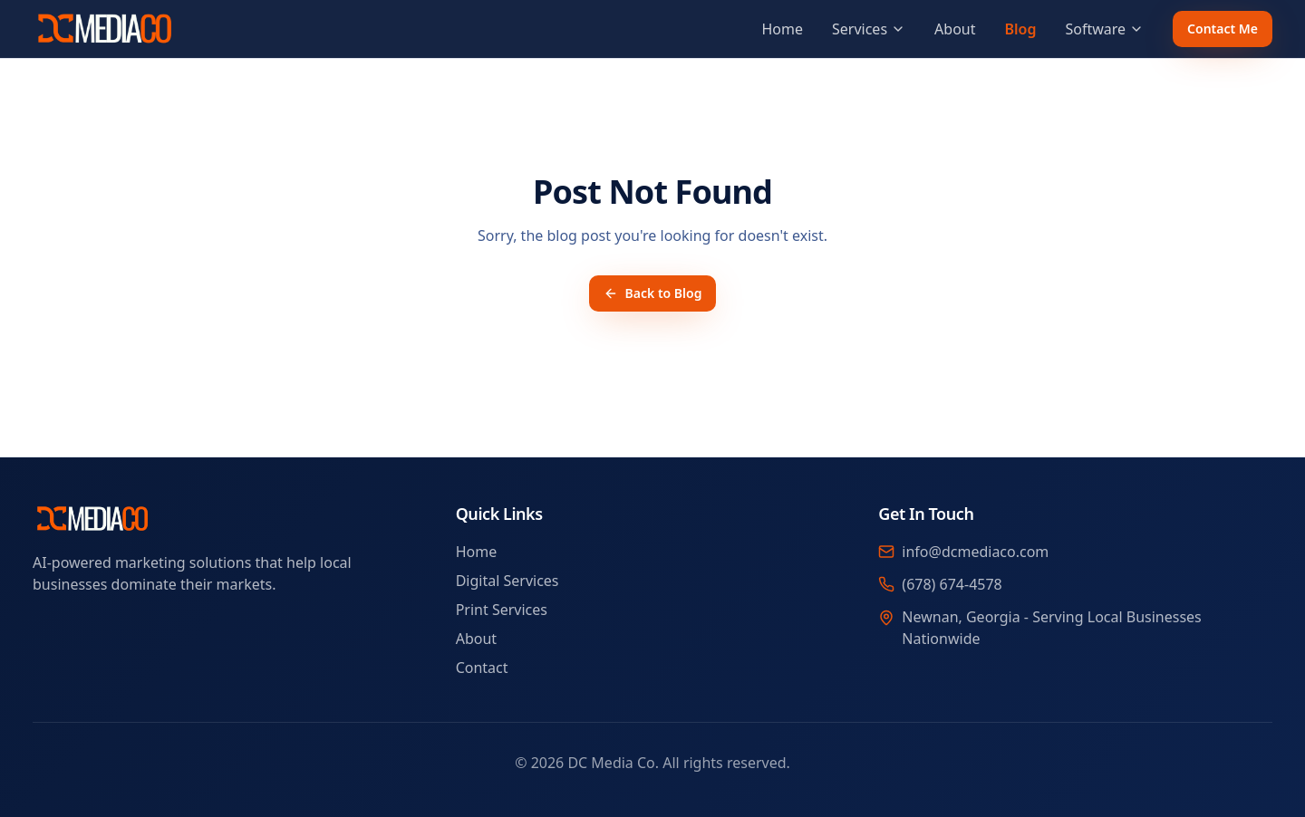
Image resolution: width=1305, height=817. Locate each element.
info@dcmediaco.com (975, 552)
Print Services (501, 610)
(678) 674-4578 (951, 584)
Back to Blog (653, 293)
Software (1104, 29)
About (954, 29)
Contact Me (1222, 28)
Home (782, 29)
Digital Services (507, 581)
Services (868, 29)
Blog (1020, 29)
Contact (482, 668)
